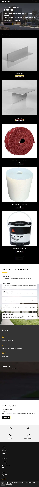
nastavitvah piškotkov (8, 483)
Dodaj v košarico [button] (20, 207)
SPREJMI (3, 485)
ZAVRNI (8, 485)
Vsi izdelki (20, 258)
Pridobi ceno (6, 417)
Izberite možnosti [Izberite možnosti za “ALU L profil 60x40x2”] (19, 76)
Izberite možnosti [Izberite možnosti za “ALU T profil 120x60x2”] (19, 120)
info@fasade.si (4, 475)
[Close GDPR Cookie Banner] (11, 485)
